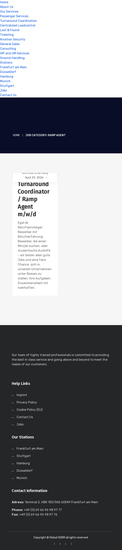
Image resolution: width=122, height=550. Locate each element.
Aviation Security (12, 39)
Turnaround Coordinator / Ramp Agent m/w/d (34, 199)
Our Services (9, 11)
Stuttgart (7, 86)
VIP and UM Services (14, 53)
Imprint (22, 395)
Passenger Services (14, 16)
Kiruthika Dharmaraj (35, 173)
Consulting (8, 48)
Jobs (3, 90)
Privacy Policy (27, 402)
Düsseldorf (8, 72)
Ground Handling (12, 58)
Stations (6, 62)
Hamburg (6, 76)
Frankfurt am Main (13, 67)
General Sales (10, 44)
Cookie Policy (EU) (29, 410)
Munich (5, 81)
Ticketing (7, 35)
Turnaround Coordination (18, 21)
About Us (6, 7)
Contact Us (8, 95)
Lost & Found (9, 30)
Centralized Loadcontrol (17, 25)
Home (4, 2)
